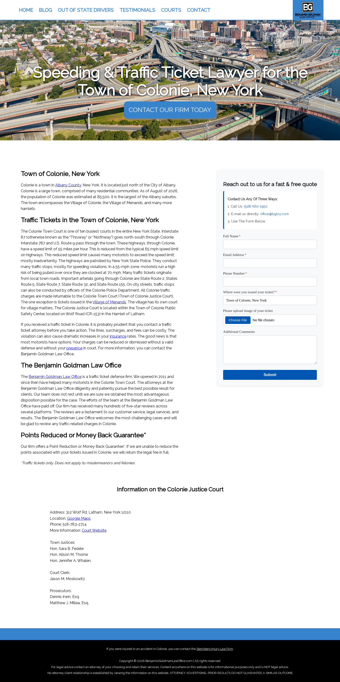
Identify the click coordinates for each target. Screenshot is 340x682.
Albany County (68, 185)
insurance (118, 336)
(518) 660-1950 (256, 206)
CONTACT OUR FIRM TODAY (170, 109)
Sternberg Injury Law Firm (214, 649)
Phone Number (235, 273)
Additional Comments (239, 332)
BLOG (45, 10)
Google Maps (79, 518)
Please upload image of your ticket (248, 311)
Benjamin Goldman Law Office (55, 376)
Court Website (94, 530)
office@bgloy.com (274, 214)
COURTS (171, 10)
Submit (270, 375)
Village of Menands (109, 302)
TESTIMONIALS (137, 10)
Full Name (232, 236)
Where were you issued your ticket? (250, 292)
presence (74, 348)
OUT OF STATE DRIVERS (86, 10)
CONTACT (198, 10)
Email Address (234, 255)
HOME (26, 10)
